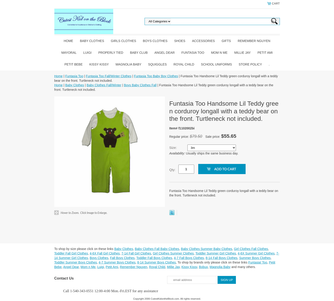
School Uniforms (216, 64)
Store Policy (250, 64)
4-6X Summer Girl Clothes (256, 253)
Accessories (203, 41)
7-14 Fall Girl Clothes (136, 253)
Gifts (226, 41)
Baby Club (138, 52)
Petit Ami (265, 52)
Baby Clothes (92, 41)
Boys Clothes (155, 41)
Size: (173, 147)
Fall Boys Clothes (122, 258)
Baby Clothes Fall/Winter (104, 85)
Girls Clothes (123, 41)
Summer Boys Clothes (254, 258)
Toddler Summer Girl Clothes (216, 253)
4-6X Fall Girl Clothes (105, 253)
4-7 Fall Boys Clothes (189, 258)
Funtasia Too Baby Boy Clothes (156, 76)
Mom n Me (219, 52)
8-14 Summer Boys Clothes (156, 262)
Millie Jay (242, 52)
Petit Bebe (73, 64)
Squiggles (157, 64)
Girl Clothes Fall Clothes (251, 249)
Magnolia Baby (128, 64)
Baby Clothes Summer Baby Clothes (206, 249)
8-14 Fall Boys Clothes (221, 258)
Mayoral (68, 52)
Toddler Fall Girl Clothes (71, 253)
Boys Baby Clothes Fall (140, 85)
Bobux (203, 267)
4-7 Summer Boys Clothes (117, 262)
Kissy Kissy (99, 64)
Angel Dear (164, 52)
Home (68, 41)
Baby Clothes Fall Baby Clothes (157, 249)
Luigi (87, 52)
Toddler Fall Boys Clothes (154, 258)
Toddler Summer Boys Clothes (75, 262)
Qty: (172, 170)
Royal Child (183, 64)
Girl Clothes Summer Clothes (173, 253)
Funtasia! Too (257, 262)
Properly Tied (110, 52)
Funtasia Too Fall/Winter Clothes (108, 76)
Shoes (179, 41)
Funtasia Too (193, 52)
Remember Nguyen (254, 41)
